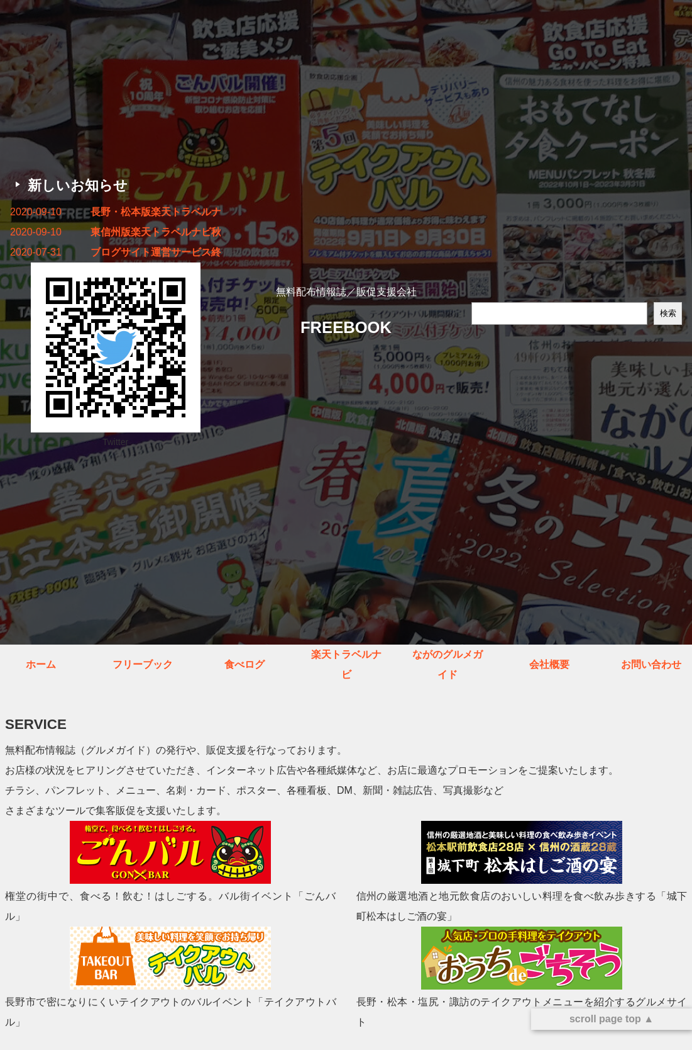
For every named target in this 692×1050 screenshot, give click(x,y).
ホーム (41, 664)
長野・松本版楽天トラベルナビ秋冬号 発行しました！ (156, 211)
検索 (668, 313)
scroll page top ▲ (611, 1018)
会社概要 (549, 664)
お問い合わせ (651, 664)
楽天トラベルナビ (346, 664)
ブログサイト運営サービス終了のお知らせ (156, 252)
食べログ (244, 664)
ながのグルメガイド (447, 664)
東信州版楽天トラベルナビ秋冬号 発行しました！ (156, 232)
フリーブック (143, 664)
